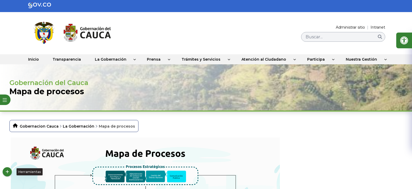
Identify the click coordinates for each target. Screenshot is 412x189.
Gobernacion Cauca (39, 126)
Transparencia (67, 59)
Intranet (377, 27)
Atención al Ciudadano (264, 59)
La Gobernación (111, 59)
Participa (317, 59)
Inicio (33, 59)
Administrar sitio (350, 27)
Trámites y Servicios (201, 59)
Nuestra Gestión (362, 59)
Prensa (154, 59)
